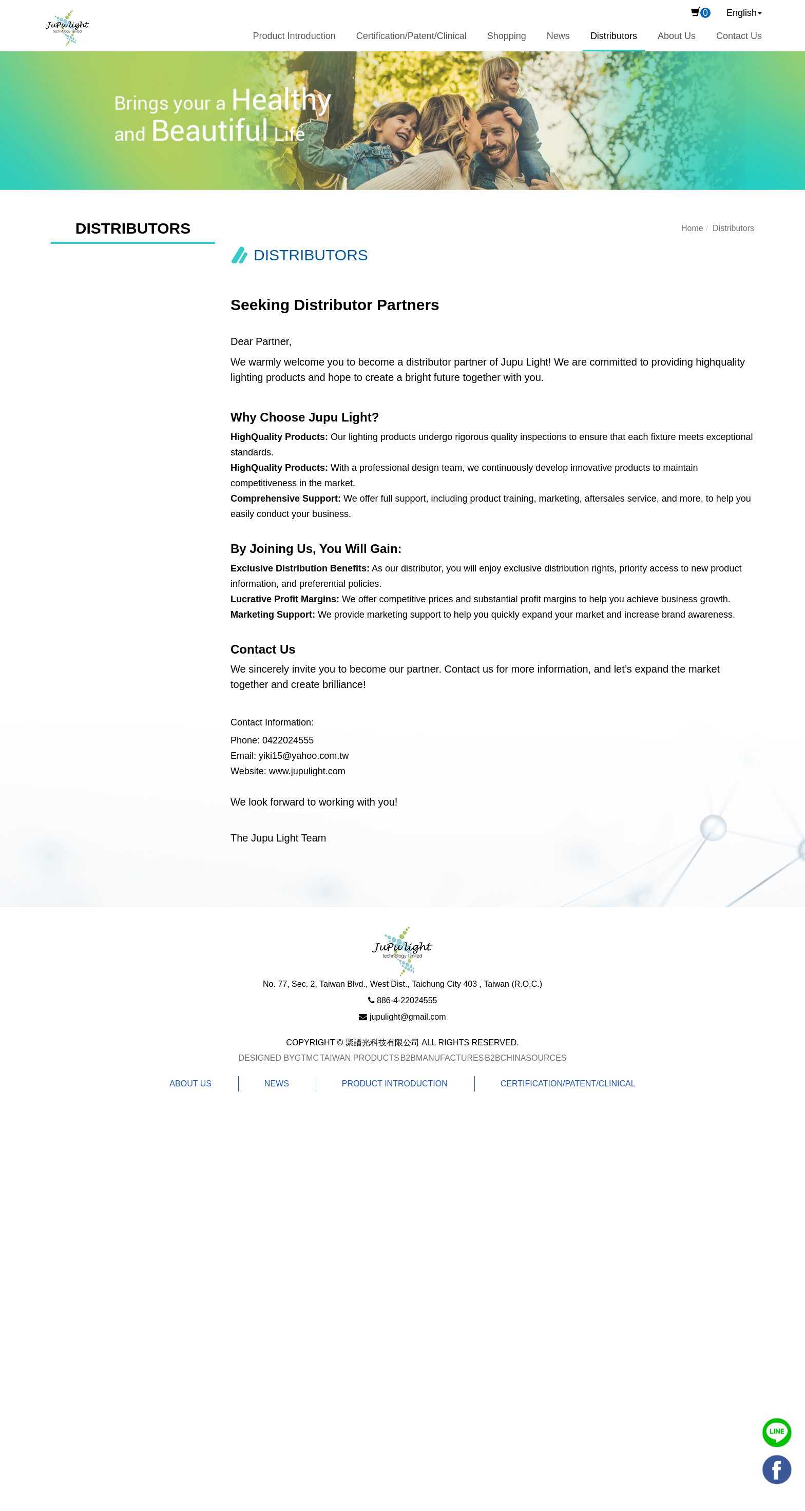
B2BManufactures (442, 1058)
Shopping (506, 36)
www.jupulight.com (307, 771)
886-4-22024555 (407, 1000)
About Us (677, 36)
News (558, 36)
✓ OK (332, 1503)
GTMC (307, 1058)
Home (692, 228)
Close (12, 1123)
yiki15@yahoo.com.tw (304, 756)
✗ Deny (16, 1169)
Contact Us (739, 36)
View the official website (105, 1262)
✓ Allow (16, 1154)
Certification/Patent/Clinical (411, 36)
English (741, 13)
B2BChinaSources (525, 1058)
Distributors (613, 36)
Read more (27, 1262)
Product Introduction (294, 36)
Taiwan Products (359, 1058)
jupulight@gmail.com (408, 1016)
